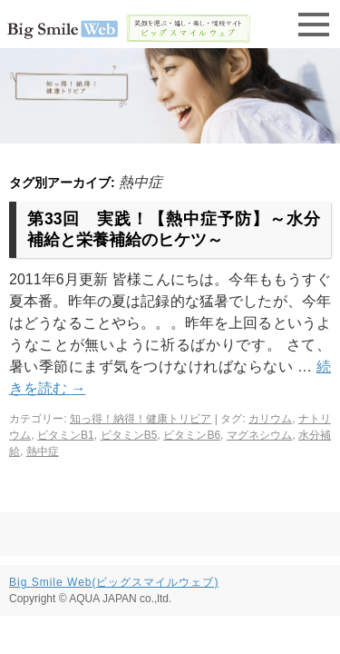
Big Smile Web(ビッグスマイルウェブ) (114, 582)
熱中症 (42, 451)
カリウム (270, 418)
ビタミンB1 (65, 435)
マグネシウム (259, 435)
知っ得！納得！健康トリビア (140, 418)
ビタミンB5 (129, 435)
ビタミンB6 (191, 435)
